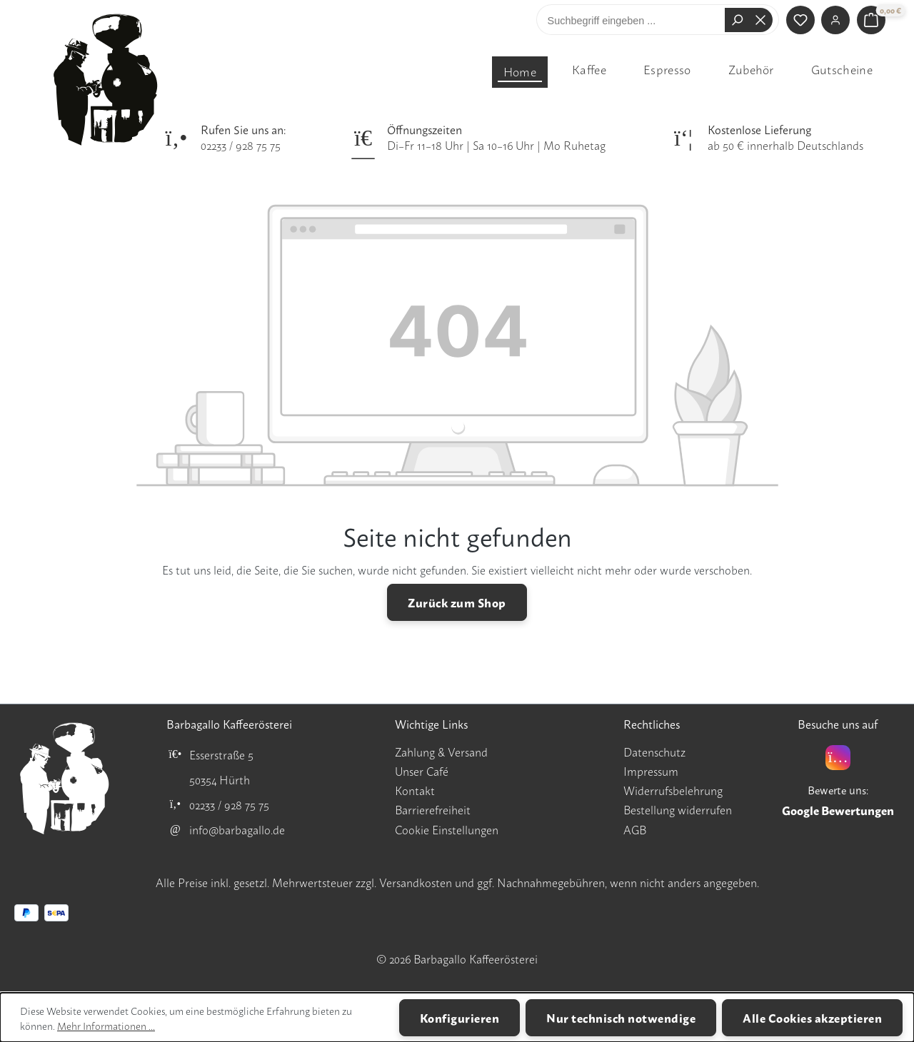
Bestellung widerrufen (677, 809)
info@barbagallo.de (237, 829)
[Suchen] (737, 20)
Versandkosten (415, 882)
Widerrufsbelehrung (673, 790)
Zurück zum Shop (457, 602)
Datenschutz (654, 751)
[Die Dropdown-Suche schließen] (760, 20)
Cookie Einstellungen (446, 829)
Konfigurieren (460, 1017)
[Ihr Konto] (835, 20)
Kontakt (415, 790)
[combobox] (634, 20)
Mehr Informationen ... (106, 1025)
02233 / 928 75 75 (241, 144)
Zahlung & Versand (441, 751)
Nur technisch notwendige (620, 1017)
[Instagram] (837, 757)
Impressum (650, 770)
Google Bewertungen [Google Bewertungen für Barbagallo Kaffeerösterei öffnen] (838, 810)
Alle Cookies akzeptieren (812, 1017)
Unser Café (421, 770)
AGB (634, 829)
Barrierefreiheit (433, 809)
